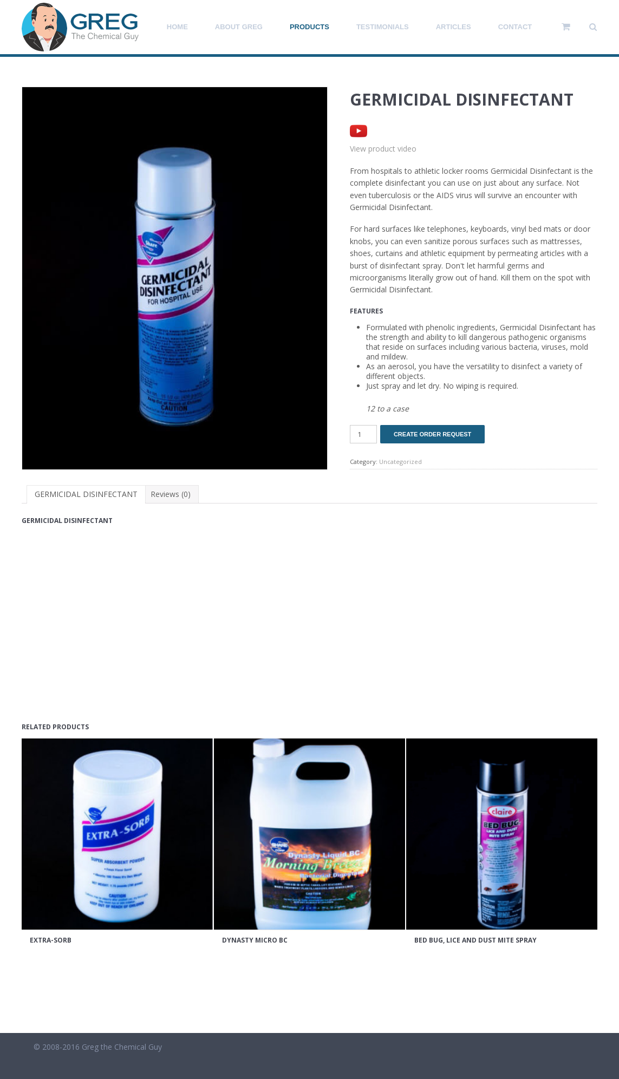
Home (177, 27)
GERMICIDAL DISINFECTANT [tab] (86, 494)
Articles (453, 27)
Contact (515, 27)
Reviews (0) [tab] (171, 494)
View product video (383, 148)
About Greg (239, 27)
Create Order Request (432, 434)
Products (309, 27)
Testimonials (382, 27)
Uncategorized (400, 461)
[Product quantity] (363, 434)
